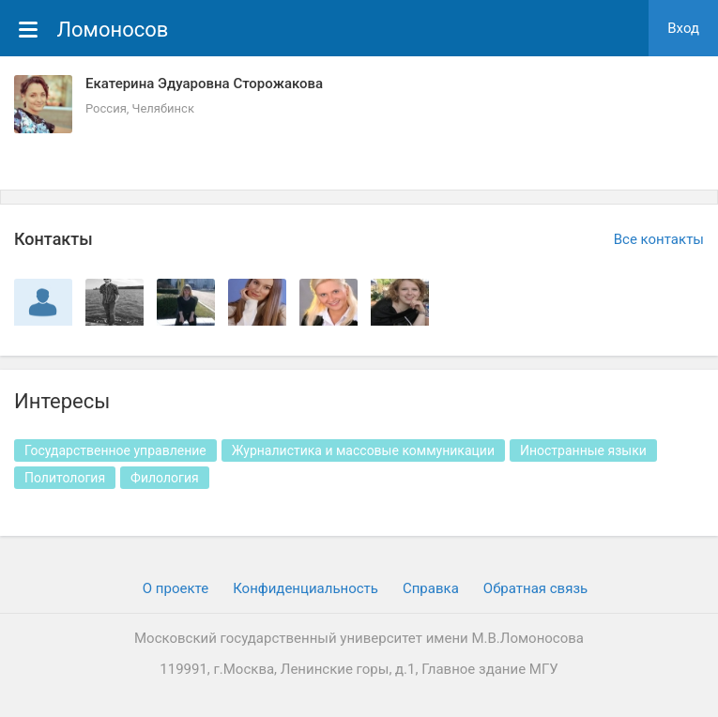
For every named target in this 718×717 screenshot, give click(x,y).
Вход (683, 28)
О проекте (175, 588)
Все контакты (659, 239)
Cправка (431, 588)
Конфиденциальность (305, 588)
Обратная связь (535, 588)
